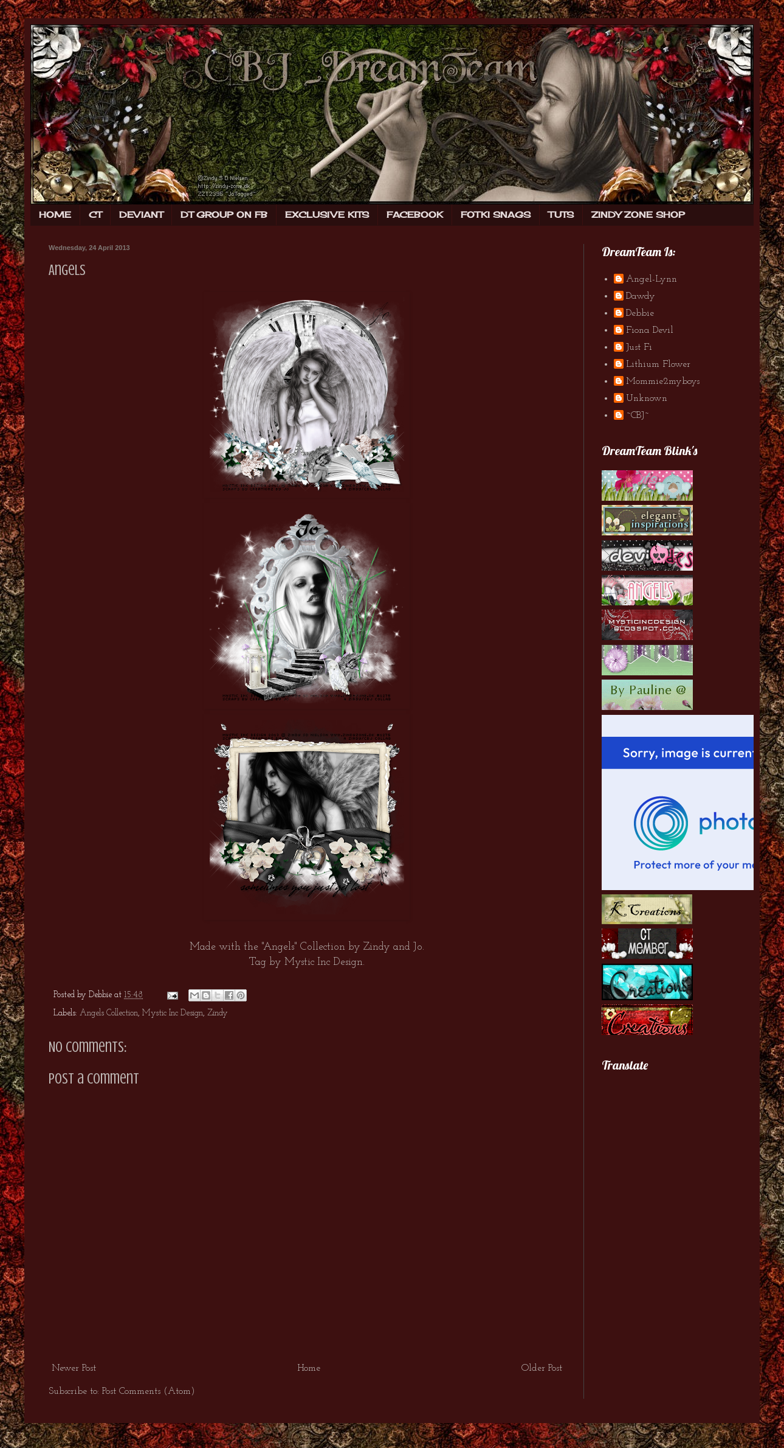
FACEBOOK (415, 214)
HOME (55, 214)
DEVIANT (141, 214)
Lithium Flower (658, 364)
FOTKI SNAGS (496, 214)
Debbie (640, 313)
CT (95, 214)
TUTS (561, 214)
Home (308, 1368)
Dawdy (640, 296)
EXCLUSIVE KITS (327, 214)
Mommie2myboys (663, 381)
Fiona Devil (649, 330)
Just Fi (639, 347)
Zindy (376, 947)
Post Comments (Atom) (148, 1391)
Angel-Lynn (651, 279)
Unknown (646, 398)
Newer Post (74, 1368)
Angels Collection (109, 1013)
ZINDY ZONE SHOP (638, 214)
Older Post (541, 1368)
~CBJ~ (637, 415)
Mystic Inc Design (323, 962)
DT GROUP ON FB (224, 214)
